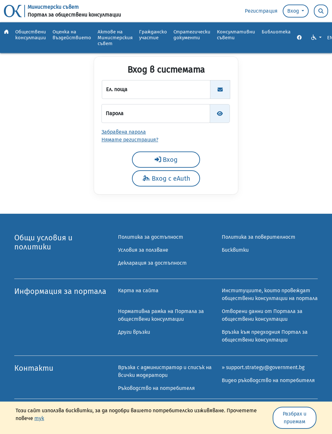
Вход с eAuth (166, 178)
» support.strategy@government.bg (263, 367)
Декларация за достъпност (152, 263)
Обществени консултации (30, 35)
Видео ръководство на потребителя (268, 380)
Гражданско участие (153, 35)
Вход (293, 11)
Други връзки (134, 332)
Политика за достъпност (150, 237)
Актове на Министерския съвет (115, 37)
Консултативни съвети (236, 35)
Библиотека (276, 32)
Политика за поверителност (258, 237)
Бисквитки (235, 250)
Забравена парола (123, 132)
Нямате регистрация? (129, 140)
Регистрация (261, 11)
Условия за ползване (143, 250)
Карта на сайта (138, 290)
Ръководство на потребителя (156, 388)
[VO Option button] (316, 37)
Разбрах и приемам (294, 418)
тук (39, 418)
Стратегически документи (191, 35)
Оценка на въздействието (72, 35)
